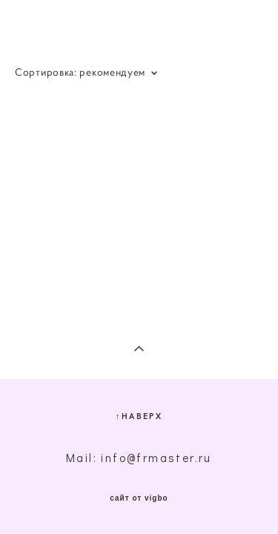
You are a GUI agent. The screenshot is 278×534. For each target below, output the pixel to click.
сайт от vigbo (139, 498)
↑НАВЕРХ (139, 416)
